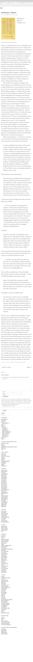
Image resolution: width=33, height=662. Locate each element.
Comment (5, 378)
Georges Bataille (4, 477)
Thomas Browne (4, 503)
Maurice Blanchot (4, 493)
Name (4, 391)
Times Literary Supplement (6, 624)
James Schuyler (4, 487)
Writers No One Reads (5, 612)
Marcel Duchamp (4, 520)
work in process (5, 436)
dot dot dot (3, 618)
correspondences (5, 423)
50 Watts (2, 576)
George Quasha (4, 514)
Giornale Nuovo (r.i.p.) (5, 585)
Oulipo (2, 494)
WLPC (2, 449)
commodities (4, 429)
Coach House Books (4, 540)
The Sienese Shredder (5, 623)
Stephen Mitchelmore (5, 600)
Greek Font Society (4, 528)
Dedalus (2, 544)
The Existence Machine (5, 604)
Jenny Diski (3, 591)
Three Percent (3, 569)
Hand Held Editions (4, 553)
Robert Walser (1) (4, 498)
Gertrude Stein (3, 478)
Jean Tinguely (3, 518)
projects (2, 426)
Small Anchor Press (4, 566)
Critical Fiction (3, 583)
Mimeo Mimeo (3, 593)
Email (4, 393)
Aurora (2, 538)
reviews (13, 362)
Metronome (3, 561)
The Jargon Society (4, 568)
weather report (3, 465)
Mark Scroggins (4, 592)
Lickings (2, 459)
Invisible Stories (4, 588)
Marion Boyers (3, 558)
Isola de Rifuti (3, 589)
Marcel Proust (3, 490)
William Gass (3, 505)
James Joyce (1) (4, 484)
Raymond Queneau (4, 495)
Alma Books (3, 535)
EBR (2, 619)
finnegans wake (5, 430)
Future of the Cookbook (5, 456)
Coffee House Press (4, 541)
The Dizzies (3, 463)
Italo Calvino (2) (4, 483)
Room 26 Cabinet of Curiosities (6, 599)
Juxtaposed (3, 458)
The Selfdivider (3, 606)
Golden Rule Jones (4, 586)
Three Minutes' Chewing (5, 608)
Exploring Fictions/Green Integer (7, 549)
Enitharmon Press (4, 546)
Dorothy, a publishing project (6, 545)
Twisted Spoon (3, 570)
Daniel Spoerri (3, 512)
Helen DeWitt (3, 481)
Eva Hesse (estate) (4, 513)
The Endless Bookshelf (5, 603)
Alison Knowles (4, 511)
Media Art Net (3, 631)
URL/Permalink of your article (9, 406)
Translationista (3, 609)
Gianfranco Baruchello (5, 517)
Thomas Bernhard (4, 501)
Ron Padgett (3, 500)
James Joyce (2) (4, 486)
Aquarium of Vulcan (4, 581)
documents (3, 420)
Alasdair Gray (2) (4, 471)
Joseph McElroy (4, 488)
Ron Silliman (3, 598)
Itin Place (2, 457)
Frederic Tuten (3, 476)
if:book (2, 444)
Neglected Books (4, 632)
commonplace (3, 419)
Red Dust (2, 564)
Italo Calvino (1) (4, 482)
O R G (2, 531)
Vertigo (2, 610)
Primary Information (4, 563)
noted (2, 424)
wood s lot (3, 611)
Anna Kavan (3, 472)
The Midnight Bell (4, 605)
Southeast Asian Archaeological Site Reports (9, 446)
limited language (4, 530)
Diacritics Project (4, 527)
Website (4, 395)
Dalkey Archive (3, 543)
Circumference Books (5, 443)
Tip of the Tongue (4, 633)
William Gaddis (3, 504)
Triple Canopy (3, 448)
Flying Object (3, 550)
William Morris (3, 506)
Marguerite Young (4, 492)
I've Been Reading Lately (5, 587)
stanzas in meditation (6, 432)
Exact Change (3, 547)
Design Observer (4, 526)
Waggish (2, 464)
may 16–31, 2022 (6, 367)
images (2, 421)
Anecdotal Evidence (4, 580)
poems (2, 425)
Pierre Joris (3, 597)
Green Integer (3, 552)
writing (2, 438)
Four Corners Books (4, 551)
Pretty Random (3, 462)
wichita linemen (4, 435)
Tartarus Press (3, 567)
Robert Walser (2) (4, 499)
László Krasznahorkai (5, 489)
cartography (4, 427)
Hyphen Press (3, 555)
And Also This (3, 453)
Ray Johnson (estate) (5, 522)
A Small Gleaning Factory (5, 577)
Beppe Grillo (3, 582)
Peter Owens (3, 562)
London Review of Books (5, 622)
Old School (3, 445)
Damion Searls (3, 475)
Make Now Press (4, 557)
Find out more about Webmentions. (11, 404)
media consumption (5, 431)
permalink (23, 362)
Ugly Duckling (3, 572)
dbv (17, 14)
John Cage (3, 519)
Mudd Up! (3, 594)
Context (2, 617)
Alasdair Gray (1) (4, 470)
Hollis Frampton (4, 630)
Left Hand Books (4, 556)
